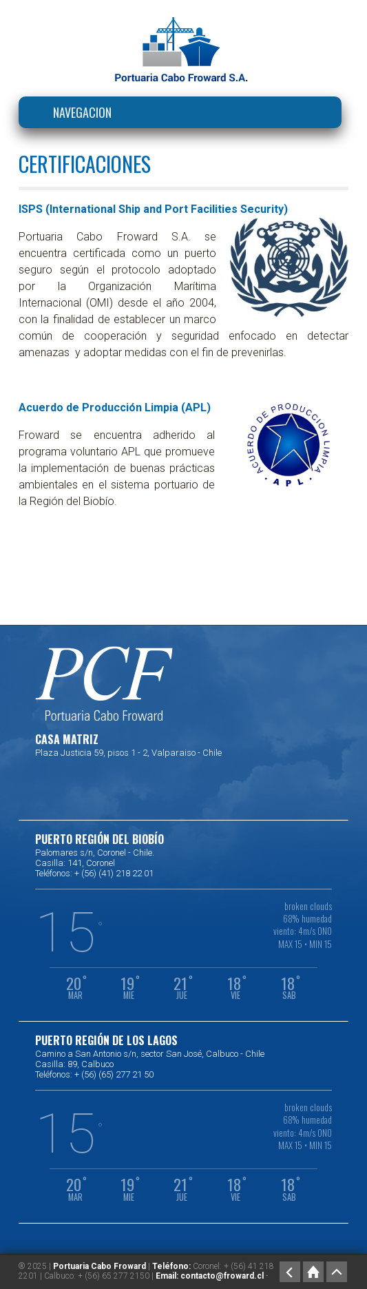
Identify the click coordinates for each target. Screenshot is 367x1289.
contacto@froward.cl (222, 1276)
